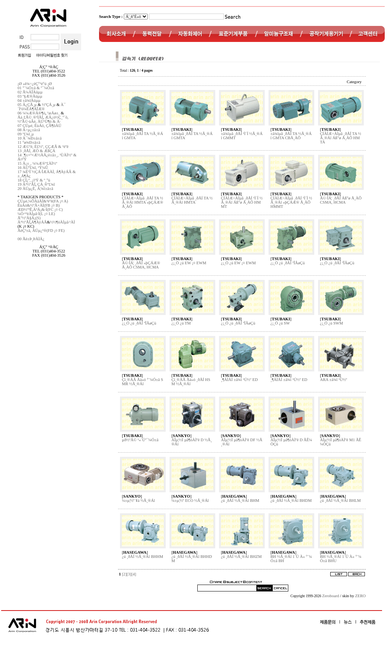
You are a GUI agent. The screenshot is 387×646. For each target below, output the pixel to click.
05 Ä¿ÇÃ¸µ (27, 105)
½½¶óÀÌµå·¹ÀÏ (62, 222)
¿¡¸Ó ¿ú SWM (331, 323)
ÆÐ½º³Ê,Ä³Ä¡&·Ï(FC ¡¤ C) (40, 209)
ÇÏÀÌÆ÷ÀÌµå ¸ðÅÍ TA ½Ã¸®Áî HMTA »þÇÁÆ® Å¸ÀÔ (142, 202)
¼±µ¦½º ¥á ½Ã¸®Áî (138, 500)
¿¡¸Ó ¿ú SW (280, 323)
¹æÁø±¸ (53, 113)
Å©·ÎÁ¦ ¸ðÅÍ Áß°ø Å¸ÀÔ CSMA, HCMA (340, 200)
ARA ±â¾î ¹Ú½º (333, 380)
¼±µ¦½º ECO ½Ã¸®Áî (190, 500)
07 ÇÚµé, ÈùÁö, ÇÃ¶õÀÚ (39, 126)
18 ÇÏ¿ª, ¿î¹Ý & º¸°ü (34, 180)
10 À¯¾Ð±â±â (30, 138)
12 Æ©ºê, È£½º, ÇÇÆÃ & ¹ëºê (43, 147)
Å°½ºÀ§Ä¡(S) (29, 218)
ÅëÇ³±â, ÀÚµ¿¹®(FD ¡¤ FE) (41, 230)
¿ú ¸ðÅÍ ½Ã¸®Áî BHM (240, 500)
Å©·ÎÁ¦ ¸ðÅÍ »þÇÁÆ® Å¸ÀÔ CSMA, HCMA (141, 265)
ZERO (360, 596)
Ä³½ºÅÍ (24, 222)
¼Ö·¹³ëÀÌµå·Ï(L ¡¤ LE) (36, 214)
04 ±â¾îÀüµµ (29, 100)
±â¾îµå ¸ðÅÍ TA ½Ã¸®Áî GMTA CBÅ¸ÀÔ (291, 136)
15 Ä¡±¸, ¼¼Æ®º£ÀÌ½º (37, 163)
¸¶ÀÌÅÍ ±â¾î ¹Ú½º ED (239, 380)
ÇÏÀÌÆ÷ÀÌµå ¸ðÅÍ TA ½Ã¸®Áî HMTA (192, 200)
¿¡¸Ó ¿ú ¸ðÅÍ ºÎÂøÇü (287, 263)
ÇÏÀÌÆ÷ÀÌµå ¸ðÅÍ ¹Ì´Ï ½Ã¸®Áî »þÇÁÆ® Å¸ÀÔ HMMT (291, 202)
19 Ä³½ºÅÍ (26, 184)
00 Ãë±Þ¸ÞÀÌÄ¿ (31, 239)
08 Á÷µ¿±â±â (29, 130)
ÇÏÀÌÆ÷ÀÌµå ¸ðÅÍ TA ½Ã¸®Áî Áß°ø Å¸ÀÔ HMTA (340, 138)
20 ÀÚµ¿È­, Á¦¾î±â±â (35, 188)
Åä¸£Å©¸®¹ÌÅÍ (30, 117)
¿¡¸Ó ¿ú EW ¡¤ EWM (188, 263)
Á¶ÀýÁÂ (39, 222)
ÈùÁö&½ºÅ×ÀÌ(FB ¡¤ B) (39, 205)
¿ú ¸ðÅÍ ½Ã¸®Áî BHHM (142, 556)
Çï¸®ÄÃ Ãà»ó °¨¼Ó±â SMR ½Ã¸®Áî (142, 382)
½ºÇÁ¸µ (49, 105)
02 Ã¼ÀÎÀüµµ (30, 92)
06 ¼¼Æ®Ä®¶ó (31, 113)
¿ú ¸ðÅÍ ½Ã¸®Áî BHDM (291, 500)
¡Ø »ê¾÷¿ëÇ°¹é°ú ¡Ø (35, 84)
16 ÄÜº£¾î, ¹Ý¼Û (33, 168)
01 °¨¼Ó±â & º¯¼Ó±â (36, 88)
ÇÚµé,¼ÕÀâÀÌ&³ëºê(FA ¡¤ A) (43, 201)
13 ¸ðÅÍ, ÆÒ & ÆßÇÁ (36, 151)
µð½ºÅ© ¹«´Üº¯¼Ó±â (140, 440)
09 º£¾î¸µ (26, 134)
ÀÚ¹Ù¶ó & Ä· (49, 121)
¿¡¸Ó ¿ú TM (181, 323)
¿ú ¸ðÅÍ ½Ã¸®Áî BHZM (241, 556)
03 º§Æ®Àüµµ (30, 96)
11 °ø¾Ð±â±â (29, 142)
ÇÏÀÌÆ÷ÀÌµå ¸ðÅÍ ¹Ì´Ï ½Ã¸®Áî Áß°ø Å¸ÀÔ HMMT (241, 202)
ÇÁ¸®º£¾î (46, 184)
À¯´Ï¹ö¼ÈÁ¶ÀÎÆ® (42, 107)
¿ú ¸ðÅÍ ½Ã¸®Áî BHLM (340, 500)
